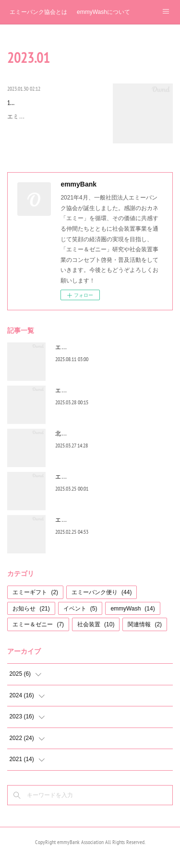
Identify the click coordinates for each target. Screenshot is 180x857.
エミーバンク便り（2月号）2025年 (100, 520)
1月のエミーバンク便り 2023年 (54, 102)
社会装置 (95, 624)
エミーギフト (35, 592)
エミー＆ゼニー (38, 624)
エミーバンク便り (102, 592)
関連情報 (145, 624)
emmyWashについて (103, 12)
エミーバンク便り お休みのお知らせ (102, 476)
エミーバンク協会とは (38, 12)
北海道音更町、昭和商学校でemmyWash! (108, 433)
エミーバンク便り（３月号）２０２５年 (107, 390)
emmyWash (132, 608)
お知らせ (30, 608)
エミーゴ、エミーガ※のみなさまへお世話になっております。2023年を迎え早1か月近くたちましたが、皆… (55, 127)
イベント (80, 608)
